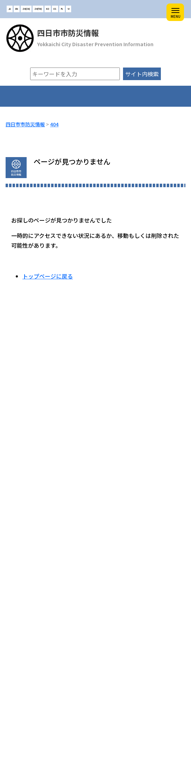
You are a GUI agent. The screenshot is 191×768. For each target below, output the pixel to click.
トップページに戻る (47, 276)
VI (68, 8)
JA (9, 8)
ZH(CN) (26, 8)
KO (47, 8)
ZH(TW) (38, 8)
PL (62, 8)
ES (55, 8)
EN (16, 8)
